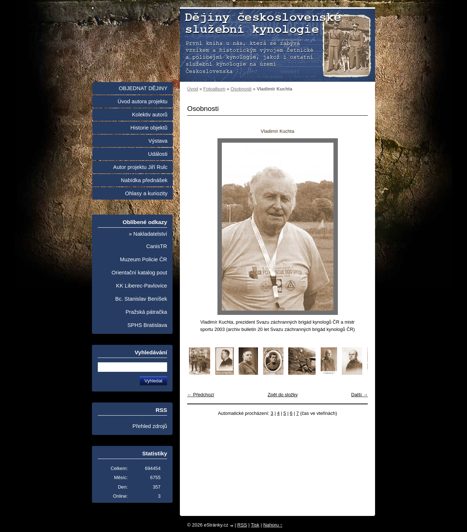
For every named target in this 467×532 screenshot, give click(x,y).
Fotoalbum (214, 89)
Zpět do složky (282, 394)
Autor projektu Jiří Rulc (140, 167)
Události (157, 154)
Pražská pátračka (146, 312)
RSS (242, 525)
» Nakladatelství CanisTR (148, 240)
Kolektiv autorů (149, 114)
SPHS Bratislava (147, 325)
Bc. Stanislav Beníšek (141, 299)
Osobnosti (241, 89)
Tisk (255, 525)
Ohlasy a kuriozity (146, 193)
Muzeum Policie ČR (143, 259)
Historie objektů (149, 128)
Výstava (157, 141)
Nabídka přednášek (144, 180)
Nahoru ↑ (272, 525)
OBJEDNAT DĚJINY (143, 88)
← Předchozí (200, 394)
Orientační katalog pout (139, 272)
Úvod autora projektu (142, 101)
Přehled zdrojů (149, 426)
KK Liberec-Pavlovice (141, 286)
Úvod (192, 89)
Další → (359, 394)
